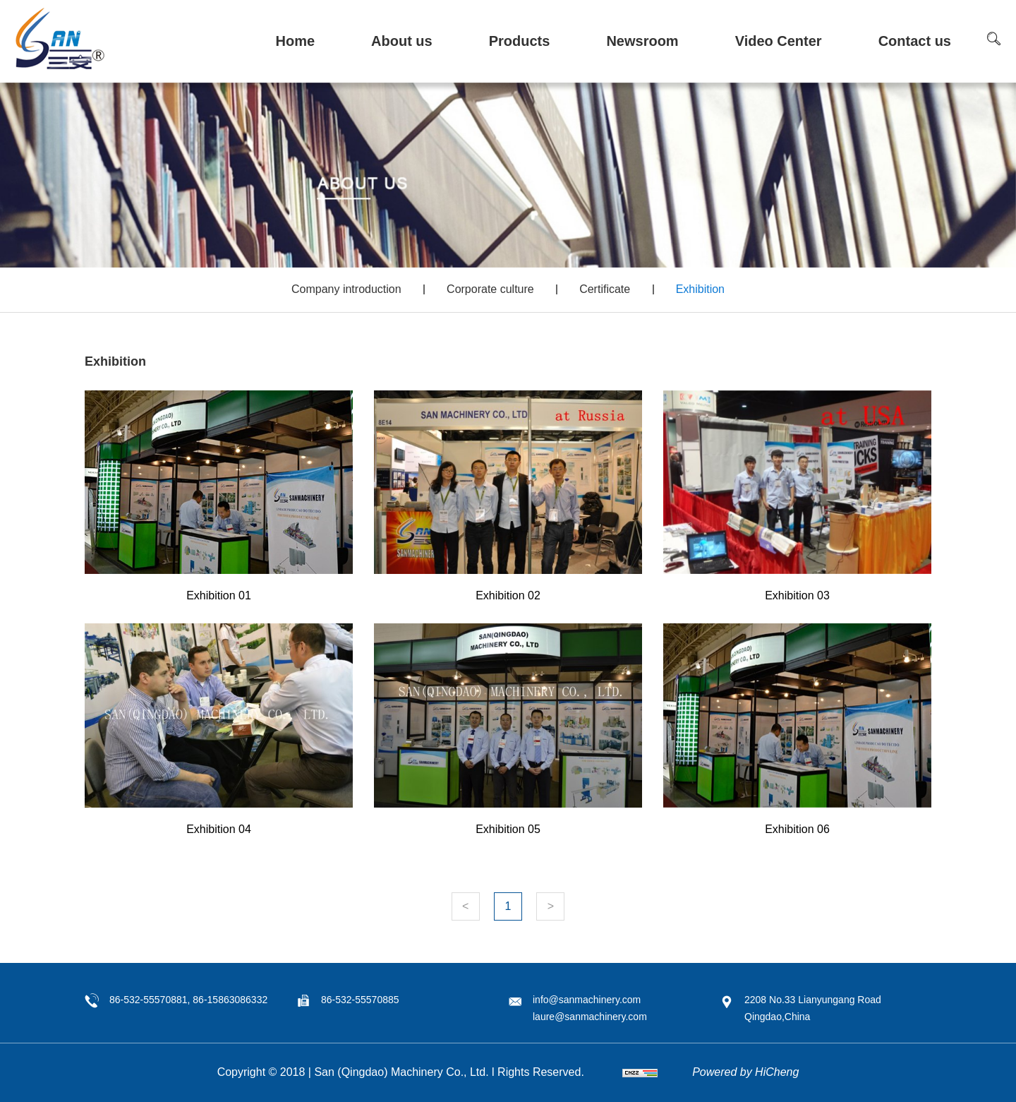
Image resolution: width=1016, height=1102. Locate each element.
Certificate (604, 289)
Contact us (914, 41)
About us (402, 41)
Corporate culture (490, 289)
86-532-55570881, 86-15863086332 (188, 999)
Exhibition (700, 289)
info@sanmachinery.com (587, 999)
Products (519, 41)
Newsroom (642, 41)
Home (295, 41)
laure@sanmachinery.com (590, 1016)
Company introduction (346, 289)
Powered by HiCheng (745, 1072)
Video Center (778, 41)
